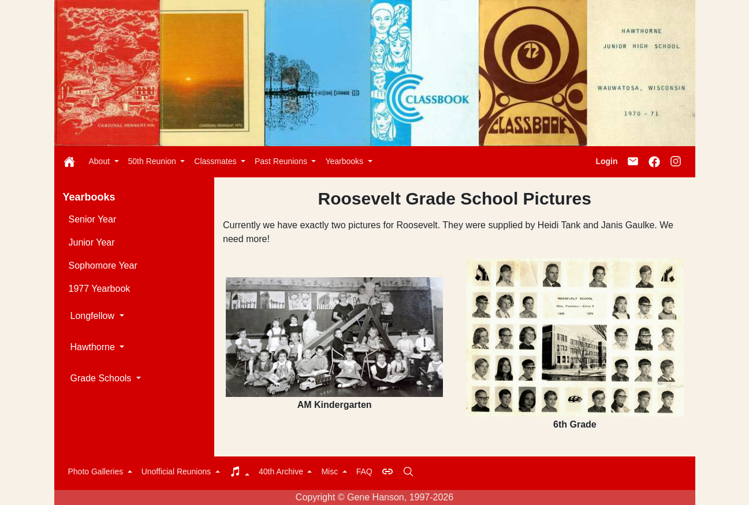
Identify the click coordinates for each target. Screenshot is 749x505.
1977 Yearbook (100, 289)
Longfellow (93, 316)
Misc (330, 471)
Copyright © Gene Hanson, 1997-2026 (374, 497)
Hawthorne (94, 347)
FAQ (364, 471)
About (100, 161)
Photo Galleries (97, 471)
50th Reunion (153, 161)
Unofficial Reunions (177, 471)
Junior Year (92, 242)
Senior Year (93, 219)
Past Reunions (282, 161)
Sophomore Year (103, 265)
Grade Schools (102, 378)
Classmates (216, 161)
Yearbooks (345, 161)
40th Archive (282, 471)
